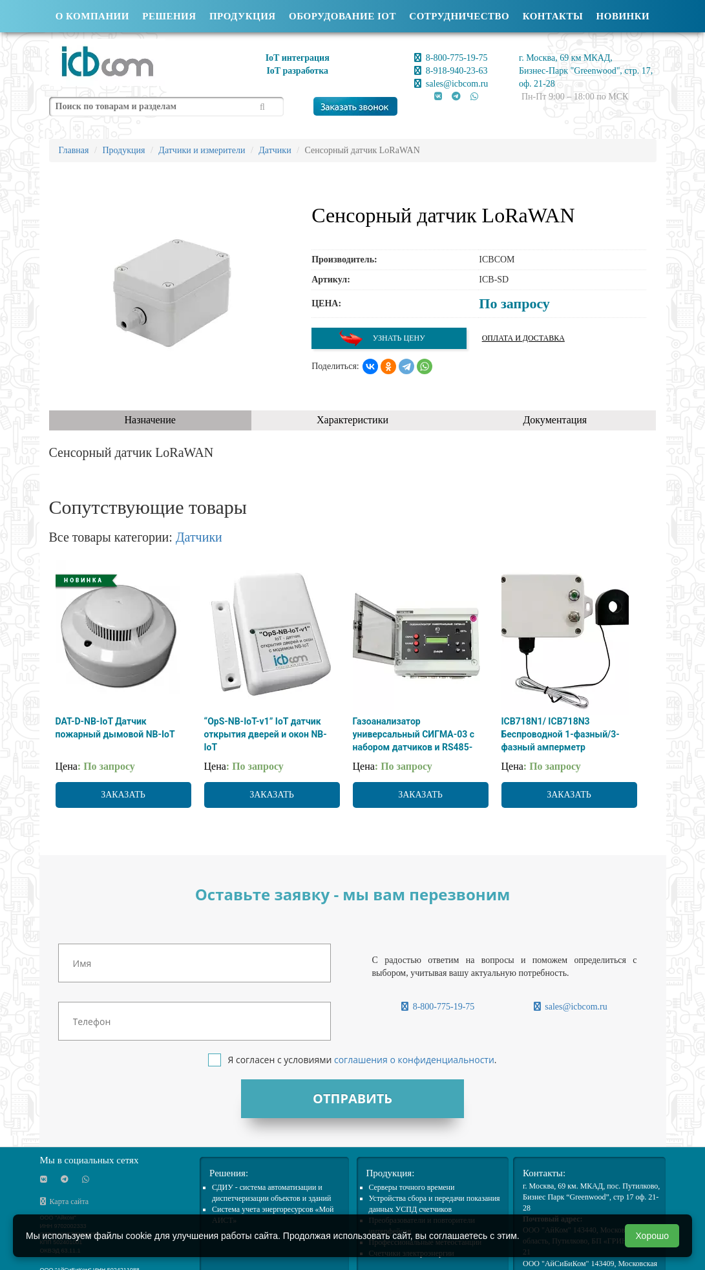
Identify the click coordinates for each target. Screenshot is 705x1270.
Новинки (623, 16)
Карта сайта (64, 1201)
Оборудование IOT (342, 16)
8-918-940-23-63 (450, 71)
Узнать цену (382, 338)
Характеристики (352, 419)
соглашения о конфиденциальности (414, 1059)
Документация (555, 419)
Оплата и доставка (523, 338)
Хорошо (652, 1236)
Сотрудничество (459, 16)
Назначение (149, 419)
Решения (169, 16)
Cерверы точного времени (412, 1187)
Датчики (199, 537)
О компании (92, 16)
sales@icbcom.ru (451, 84)
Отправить (352, 1098)
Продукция (242, 16)
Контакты (553, 16)
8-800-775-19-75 (450, 58)
